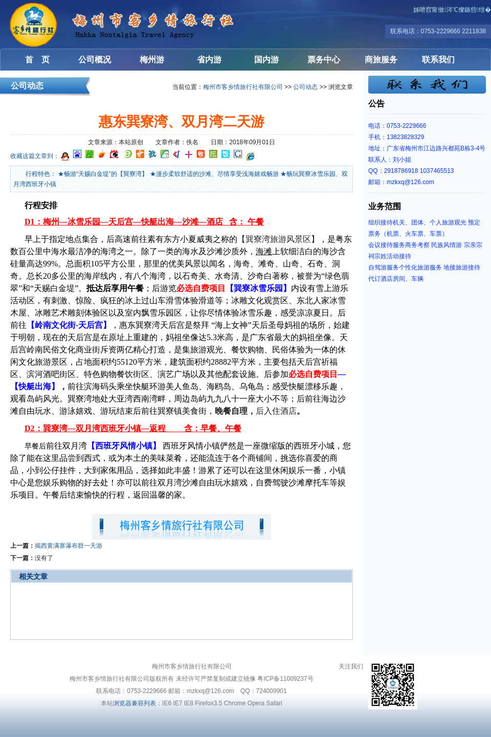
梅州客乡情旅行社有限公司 (61, 24)
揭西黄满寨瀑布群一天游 (68, 545)
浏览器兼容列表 (134, 703)
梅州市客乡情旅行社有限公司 (243, 87)
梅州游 (152, 59)
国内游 (266, 59)
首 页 (37, 59)
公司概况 (94, 59)
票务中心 (323, 59)
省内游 (209, 59)
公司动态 (305, 87)
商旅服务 (381, 59)
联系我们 (438, 59)
